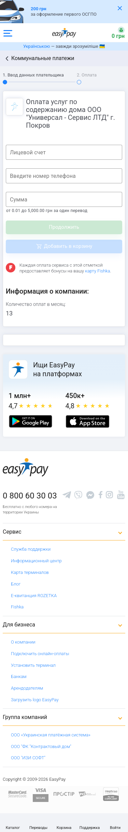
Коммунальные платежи (42, 58)
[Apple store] (88, 421)
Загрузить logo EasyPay (35, 699)
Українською (36, 46)
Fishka (17, 606)
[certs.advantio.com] (111, 793)
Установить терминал (33, 665)
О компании (23, 642)
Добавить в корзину (68, 246)
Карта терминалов (30, 572)
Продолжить (64, 227)
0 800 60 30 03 (30, 495)
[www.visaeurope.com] (40, 793)
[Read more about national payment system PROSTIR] (64, 793)
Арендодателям (27, 688)
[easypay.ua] (64, 32)
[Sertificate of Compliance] (87, 793)
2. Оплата (87, 74)
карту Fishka (97, 270)
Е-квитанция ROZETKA (34, 595)
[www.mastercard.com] (17, 793)
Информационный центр (36, 560)
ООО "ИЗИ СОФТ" (28, 757)
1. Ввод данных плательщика (33, 74)
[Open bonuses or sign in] (114, 33)
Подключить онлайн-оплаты (40, 653)
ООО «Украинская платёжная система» (50, 734)
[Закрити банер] (120, 8)
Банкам (19, 676)
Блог (15, 584)
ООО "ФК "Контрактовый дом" (41, 746)
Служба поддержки (31, 549)
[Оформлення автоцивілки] (64, 11)
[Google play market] (31, 421)
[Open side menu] (7, 32)
